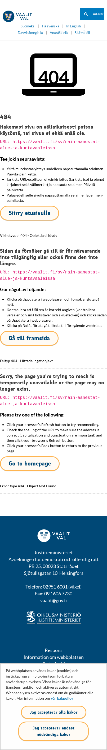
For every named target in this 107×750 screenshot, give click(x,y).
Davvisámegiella (30, 33)
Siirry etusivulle (29, 213)
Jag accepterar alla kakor (54, 712)
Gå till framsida (29, 338)
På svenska (50, 26)
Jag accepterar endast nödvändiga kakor (53, 731)
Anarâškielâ (59, 33)
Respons (54, 650)
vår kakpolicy (62, 698)
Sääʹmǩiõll (82, 33)
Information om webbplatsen (54, 657)
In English (73, 26)
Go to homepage (30, 463)
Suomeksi (28, 26)
